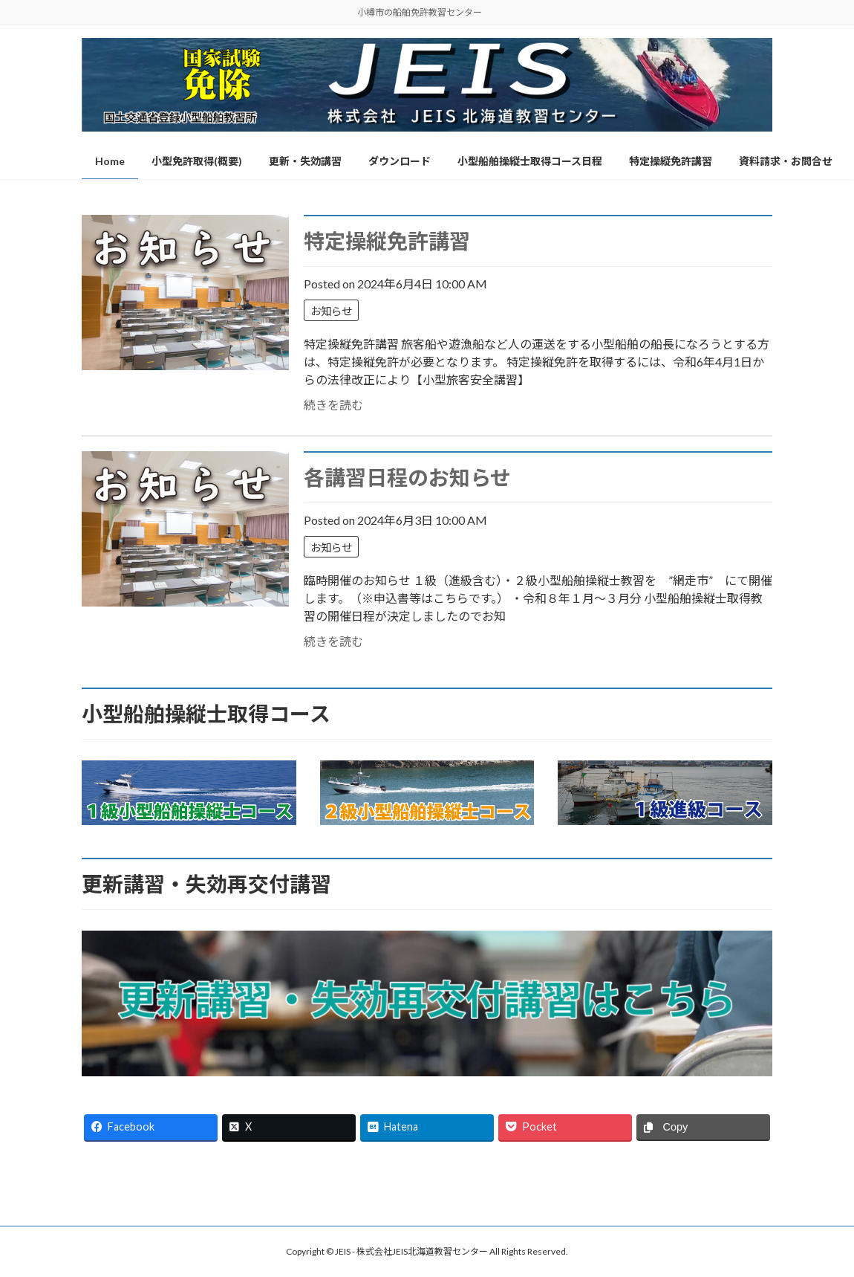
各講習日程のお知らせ (407, 477)
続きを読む (333, 405)
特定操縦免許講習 (387, 240)
